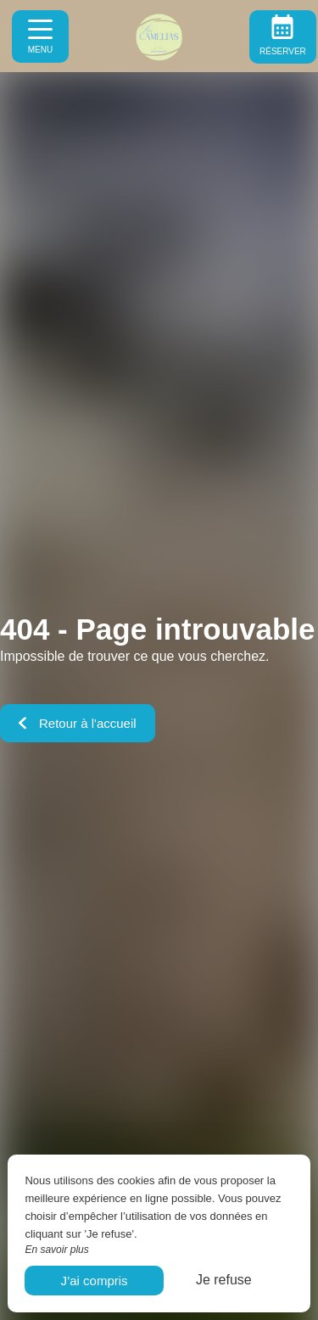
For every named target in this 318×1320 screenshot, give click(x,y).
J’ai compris (93, 1280)
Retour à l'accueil (78, 723)
